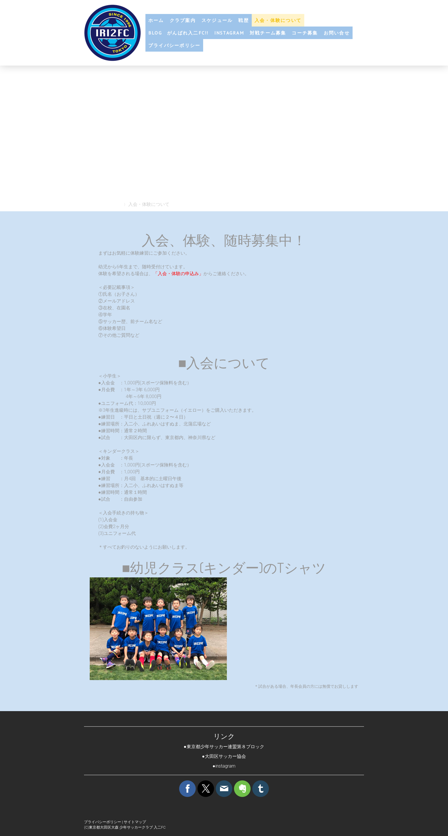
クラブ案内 (183, 20)
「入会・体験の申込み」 (178, 273)
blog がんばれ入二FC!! (178, 33)
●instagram (224, 766)
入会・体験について (278, 20)
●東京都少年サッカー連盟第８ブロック (224, 746)
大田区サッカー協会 (225, 756)
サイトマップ (135, 822)
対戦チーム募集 (268, 33)
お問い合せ (337, 33)
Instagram (229, 33)
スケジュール (217, 20)
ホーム (156, 20)
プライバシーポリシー (174, 45)
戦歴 (243, 20)
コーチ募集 (305, 33)
